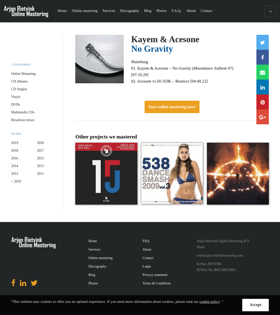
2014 (14, 166)
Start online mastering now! (172, 107)
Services (109, 11)
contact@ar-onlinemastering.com (220, 255)
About (191, 11)
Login (147, 266)
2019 (14, 143)
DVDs (15, 104)
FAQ (146, 241)
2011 (40, 174)
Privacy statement (155, 275)
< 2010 (16, 181)
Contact (206, 11)
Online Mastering (23, 74)
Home (62, 11)
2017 (40, 150)
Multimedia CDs (23, 112)
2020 (40, 143)
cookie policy (210, 302)
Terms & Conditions (157, 283)
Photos (162, 11)
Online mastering (85, 11)
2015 (40, 158)
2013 (40, 166)
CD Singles (19, 89)
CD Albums (19, 81)
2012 (14, 174)
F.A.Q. (176, 11)
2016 (14, 158)
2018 (14, 150)
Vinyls (15, 97)
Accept (255, 305)
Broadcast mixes (22, 120)
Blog (147, 11)
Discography (129, 11)
